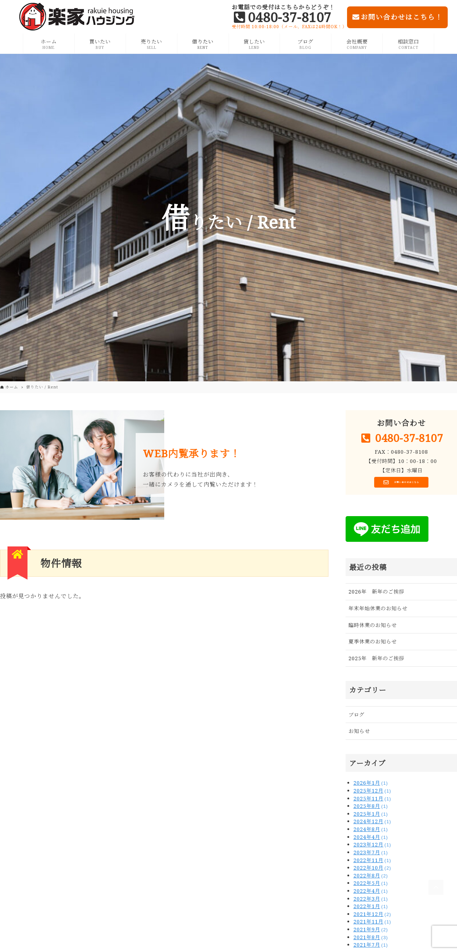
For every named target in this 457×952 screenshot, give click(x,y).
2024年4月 (370, 839)
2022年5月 (370, 885)
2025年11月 (372, 801)
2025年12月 (372, 793)
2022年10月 (372, 870)
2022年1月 (370, 908)
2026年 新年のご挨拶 (376, 594)
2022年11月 (372, 862)
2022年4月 (370, 893)
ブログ (356, 717)
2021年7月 (370, 947)
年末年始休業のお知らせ (377, 610)
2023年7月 (370, 854)
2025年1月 (370, 816)
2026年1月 (370, 785)
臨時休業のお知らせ (372, 627)
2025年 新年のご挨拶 (376, 660)
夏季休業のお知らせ (372, 644)
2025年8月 (370, 808)
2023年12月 (372, 847)
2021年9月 (370, 931)
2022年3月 (370, 901)
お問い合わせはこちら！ (397, 17)
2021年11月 (372, 924)
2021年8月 (370, 939)
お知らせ (359, 733)
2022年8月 (370, 878)
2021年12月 (372, 916)
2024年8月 (370, 831)
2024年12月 (372, 824)
